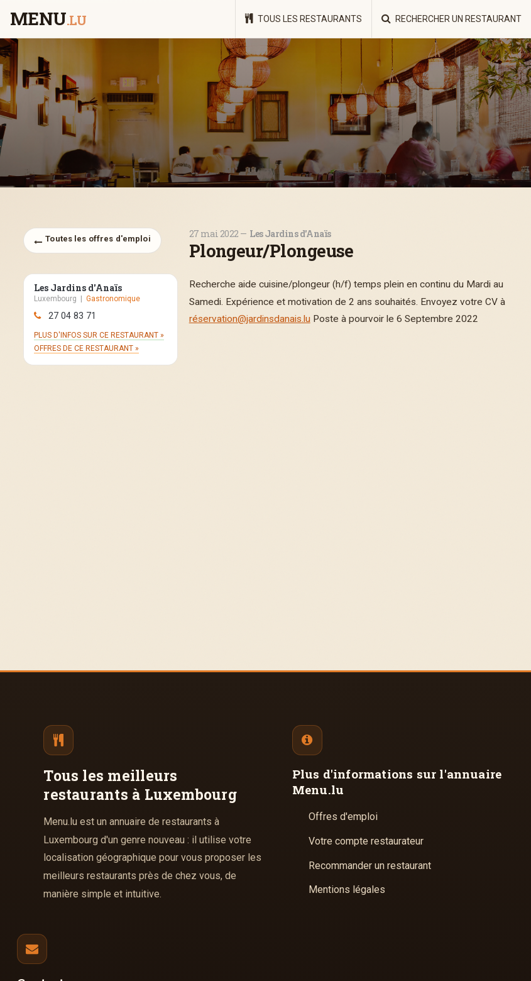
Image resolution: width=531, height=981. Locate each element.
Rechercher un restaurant (451, 18)
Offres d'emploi (343, 817)
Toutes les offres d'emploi (92, 240)
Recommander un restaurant (370, 866)
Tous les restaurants (303, 18)
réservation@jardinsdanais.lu (249, 318)
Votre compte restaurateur (366, 841)
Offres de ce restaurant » (86, 348)
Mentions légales (347, 889)
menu (48, 19)
